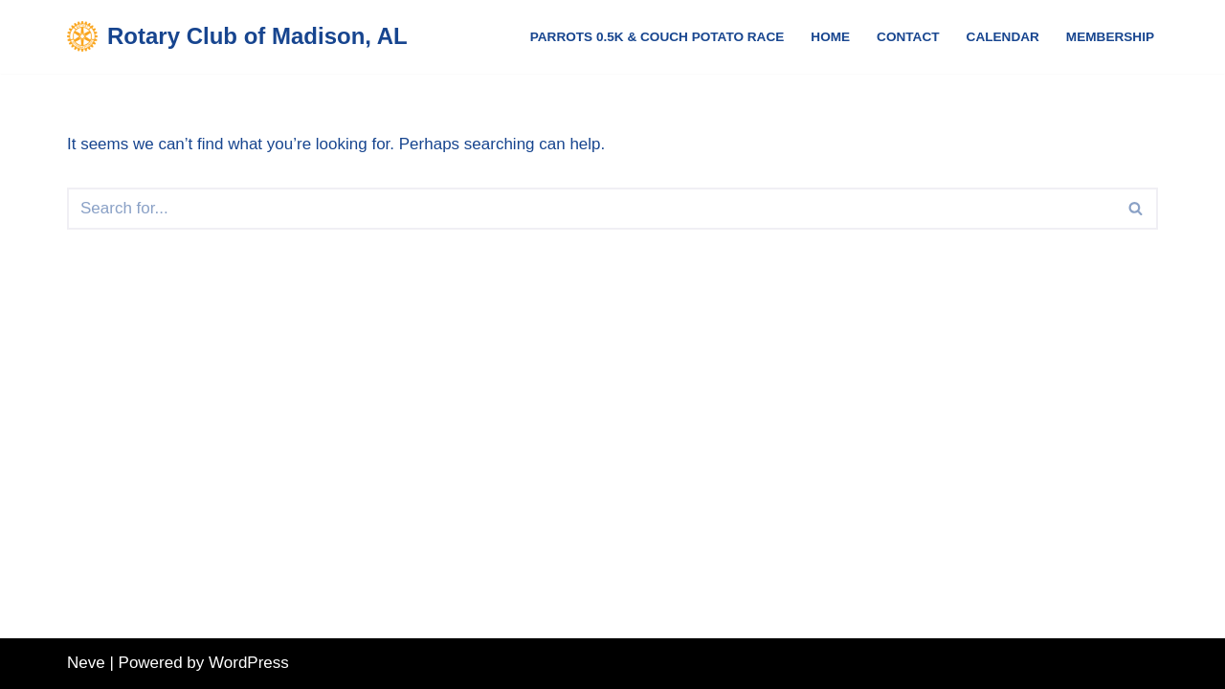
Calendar (1003, 37)
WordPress (249, 663)
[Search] (591, 209)
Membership (1110, 37)
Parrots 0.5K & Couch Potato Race (657, 37)
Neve (86, 663)
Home (830, 37)
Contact (908, 37)
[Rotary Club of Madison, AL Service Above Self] (237, 36)
